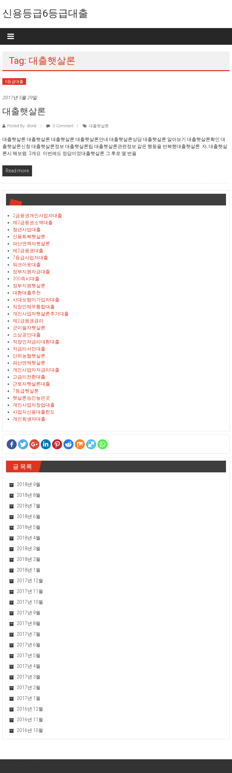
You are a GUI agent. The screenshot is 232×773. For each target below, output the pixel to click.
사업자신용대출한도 (34, 412)
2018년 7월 (28, 505)
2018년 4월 (28, 537)
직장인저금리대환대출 (36, 341)
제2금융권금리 (28, 320)
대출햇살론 (24, 111)
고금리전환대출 (29, 376)
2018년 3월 (28, 548)
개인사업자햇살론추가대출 (41, 313)
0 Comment (59, 126)
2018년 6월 (28, 516)
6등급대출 (14, 81)
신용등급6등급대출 (45, 13)
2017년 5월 (28, 655)
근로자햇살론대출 (31, 383)
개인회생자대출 (29, 419)
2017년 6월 (28, 644)
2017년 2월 (28, 687)
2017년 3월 (28, 676)
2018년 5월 (28, 527)
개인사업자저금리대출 (36, 369)
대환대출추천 (27, 292)
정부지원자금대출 (31, 271)
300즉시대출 (26, 278)
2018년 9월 (28, 484)
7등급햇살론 (26, 391)
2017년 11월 (30, 591)
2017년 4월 (28, 666)
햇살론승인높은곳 (31, 398)
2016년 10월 (30, 730)
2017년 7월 (28, 634)
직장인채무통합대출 (34, 306)
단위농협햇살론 (29, 355)
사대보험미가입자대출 (36, 299)
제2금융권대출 (28, 250)
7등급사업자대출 (30, 257)
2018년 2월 (28, 559)
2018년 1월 (28, 570)
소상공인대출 (27, 334)
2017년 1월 (28, 698)
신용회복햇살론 (29, 236)
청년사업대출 (27, 229)
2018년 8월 (28, 495)
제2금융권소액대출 (33, 222)
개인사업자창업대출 (34, 405)
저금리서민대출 (29, 348)
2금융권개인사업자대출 (37, 215)
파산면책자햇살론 (31, 243)
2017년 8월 (28, 623)
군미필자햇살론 (29, 327)
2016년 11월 (30, 719)
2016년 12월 (30, 709)
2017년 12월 (30, 580)
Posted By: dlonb (22, 126)
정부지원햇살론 (29, 285)
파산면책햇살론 (29, 362)
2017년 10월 (30, 602)
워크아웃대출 (27, 264)
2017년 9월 (28, 612)
